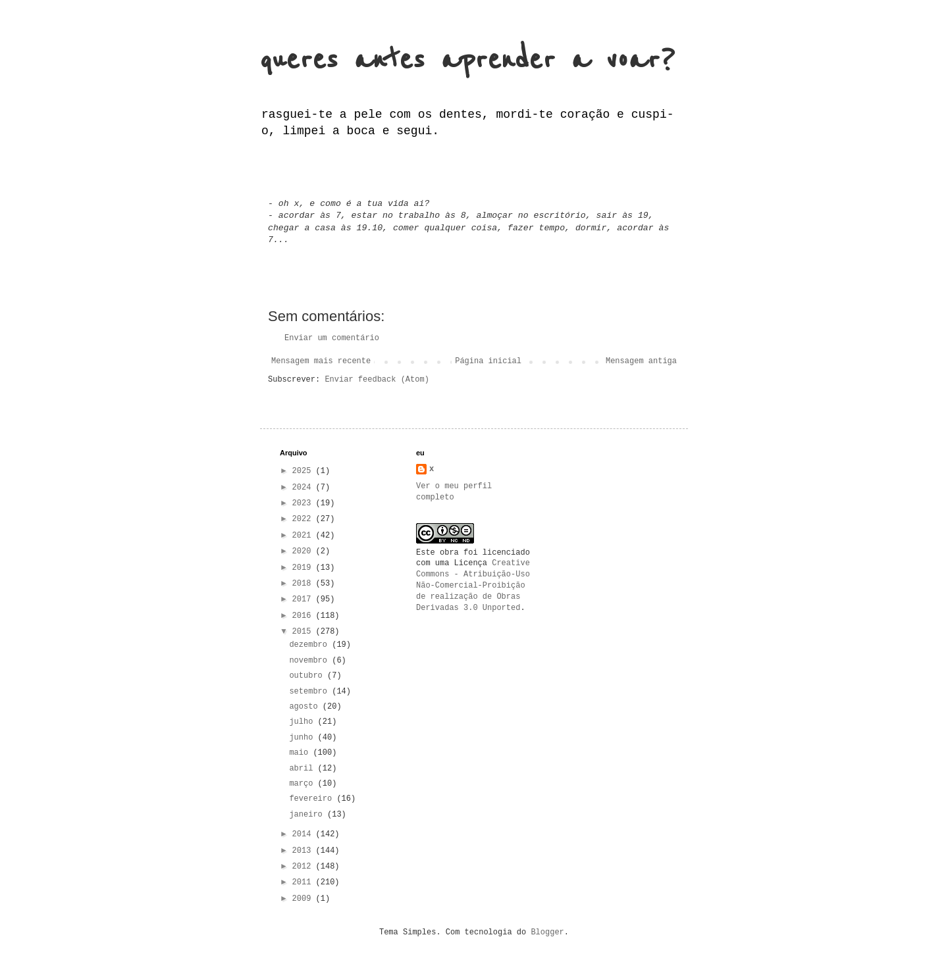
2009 (304, 898)
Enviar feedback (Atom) (377, 379)
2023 (304, 503)
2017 (304, 599)
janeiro (308, 814)
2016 (304, 616)
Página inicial (488, 361)
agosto (305, 706)
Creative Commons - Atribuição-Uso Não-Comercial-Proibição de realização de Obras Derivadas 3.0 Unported (473, 585)
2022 (304, 519)
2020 (304, 551)
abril (303, 768)
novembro (310, 660)
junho (303, 737)
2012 (304, 866)
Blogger (547, 932)
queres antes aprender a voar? (467, 60)
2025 (304, 471)
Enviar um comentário (331, 338)
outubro (308, 675)
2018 (304, 583)
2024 (304, 487)
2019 (304, 567)
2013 (304, 850)
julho (303, 721)
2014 (304, 834)
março (303, 783)
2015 (304, 631)
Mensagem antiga (641, 361)
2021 (304, 535)
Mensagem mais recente (321, 361)
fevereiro (312, 798)
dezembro (310, 644)
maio (301, 752)
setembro (310, 691)
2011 (304, 882)
